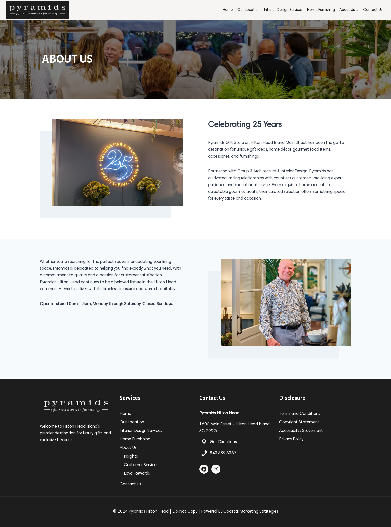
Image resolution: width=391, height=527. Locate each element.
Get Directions (223, 442)
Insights (131, 457)
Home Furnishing (321, 10)
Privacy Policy (291, 439)
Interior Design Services (283, 10)
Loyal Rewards (137, 474)
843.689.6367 (223, 453)
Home (228, 10)
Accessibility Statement (301, 431)
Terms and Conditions (299, 414)
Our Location (248, 10)
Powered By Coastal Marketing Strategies (239, 512)
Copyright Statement (299, 422)
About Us (128, 448)
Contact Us (373, 10)
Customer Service (140, 465)
